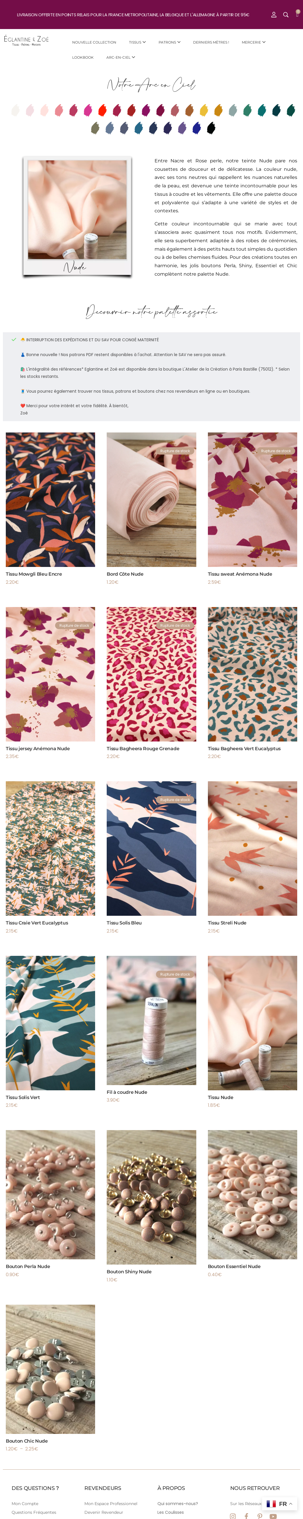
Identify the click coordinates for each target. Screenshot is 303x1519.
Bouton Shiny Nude (129, 1271)
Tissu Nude (220, 1097)
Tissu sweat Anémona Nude (240, 574)
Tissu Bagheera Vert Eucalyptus (244, 748)
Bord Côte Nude (125, 574)
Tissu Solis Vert (23, 1097)
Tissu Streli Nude (227, 923)
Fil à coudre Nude (127, 1092)
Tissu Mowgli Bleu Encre (34, 574)
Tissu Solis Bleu (124, 923)
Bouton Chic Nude (27, 1441)
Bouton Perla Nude (28, 1266)
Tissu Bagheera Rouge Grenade (143, 748)
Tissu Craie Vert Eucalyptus (37, 923)
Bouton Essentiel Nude (234, 1266)
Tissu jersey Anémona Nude (38, 748)
